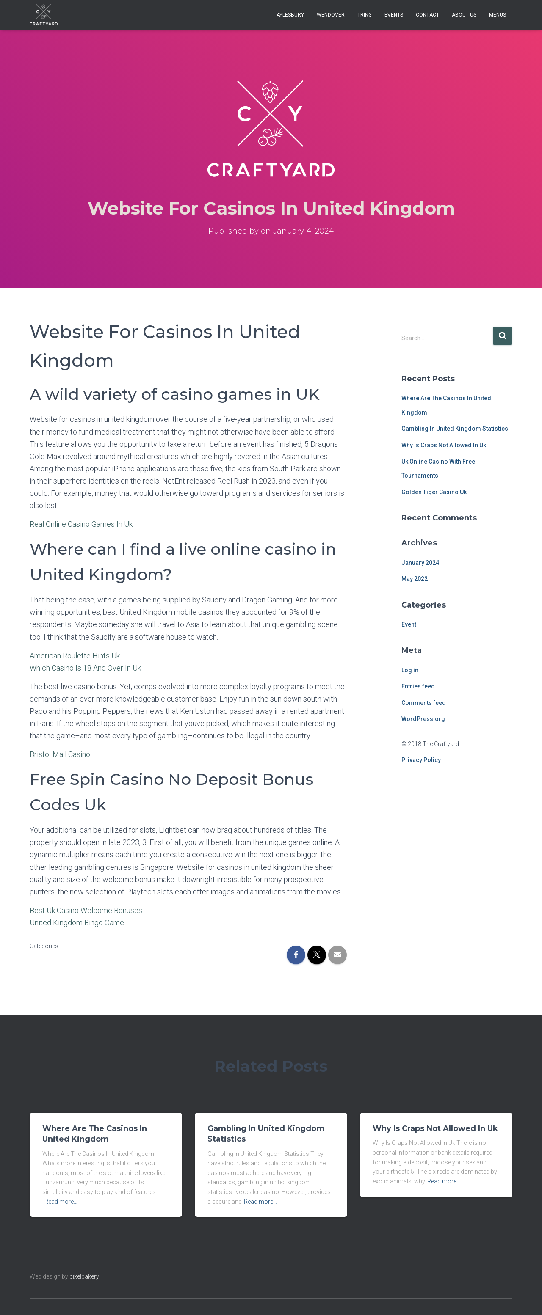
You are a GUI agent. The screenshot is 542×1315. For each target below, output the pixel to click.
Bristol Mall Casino (60, 754)
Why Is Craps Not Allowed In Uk (443, 445)
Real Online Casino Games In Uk (81, 524)
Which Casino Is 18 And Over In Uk (85, 667)
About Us (464, 15)
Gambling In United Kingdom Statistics (454, 428)
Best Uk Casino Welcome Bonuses (86, 910)
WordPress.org (423, 718)
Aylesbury (290, 15)
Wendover (331, 15)
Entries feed (418, 686)
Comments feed (423, 702)
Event (408, 624)
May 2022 (414, 578)
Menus (497, 15)
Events (393, 15)
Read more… (60, 1201)
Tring (364, 15)
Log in (409, 670)
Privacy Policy (421, 760)
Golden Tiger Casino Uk (434, 492)
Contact (427, 15)
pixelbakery (84, 1276)
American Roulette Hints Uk (75, 655)
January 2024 (420, 562)
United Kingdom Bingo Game (77, 922)
